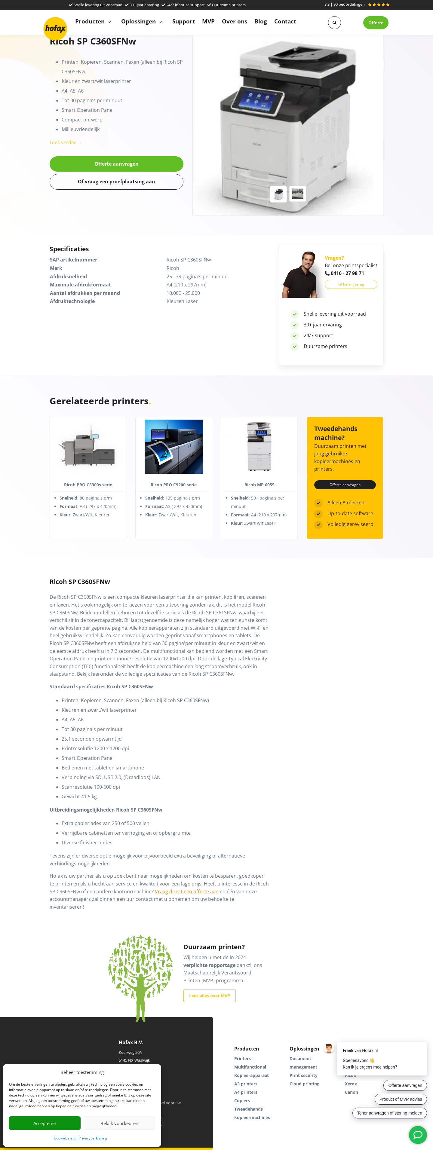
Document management (303, 1063)
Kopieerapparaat (251, 1075)
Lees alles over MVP (209, 996)
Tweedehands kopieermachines (252, 1113)
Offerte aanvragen (116, 164)
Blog (260, 21)
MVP (208, 21)
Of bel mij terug (351, 284)
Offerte (375, 23)
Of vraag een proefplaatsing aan (116, 181)
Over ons (234, 21)
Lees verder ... (65, 142)
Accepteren (44, 1123)
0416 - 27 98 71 (344, 273)
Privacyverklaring (92, 1138)
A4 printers (245, 1092)
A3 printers (245, 1084)
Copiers (242, 1100)
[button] (334, 22)
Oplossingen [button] (139, 21)
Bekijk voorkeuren (119, 1123)
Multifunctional (250, 1067)
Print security (304, 1075)
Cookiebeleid (64, 1138)
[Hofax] (55, 29)
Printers (242, 1058)
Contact (285, 21)
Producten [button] (90, 21)
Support (183, 21)
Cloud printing (304, 1084)
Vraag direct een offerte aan (187, 891)
